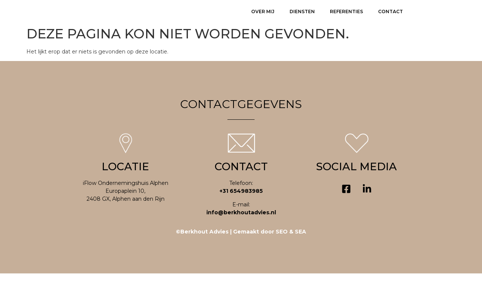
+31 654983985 (241, 210)
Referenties (346, 21)
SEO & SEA (291, 251)
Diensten (302, 21)
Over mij (263, 21)
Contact (390, 21)
